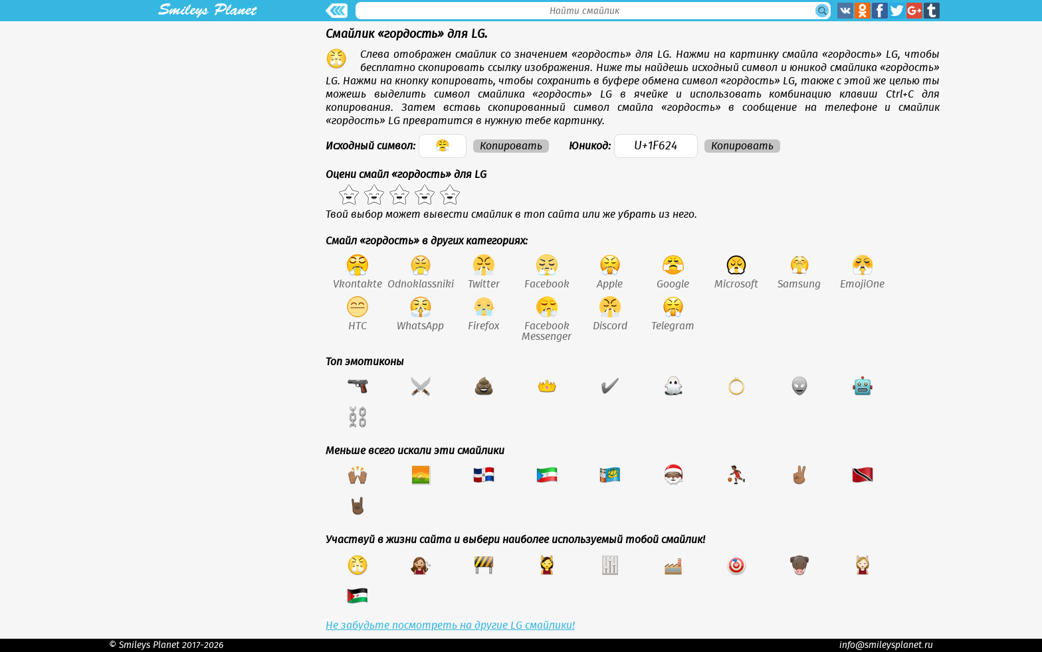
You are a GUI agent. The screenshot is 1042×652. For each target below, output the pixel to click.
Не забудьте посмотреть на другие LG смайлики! (450, 625)
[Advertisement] (207, 114)
